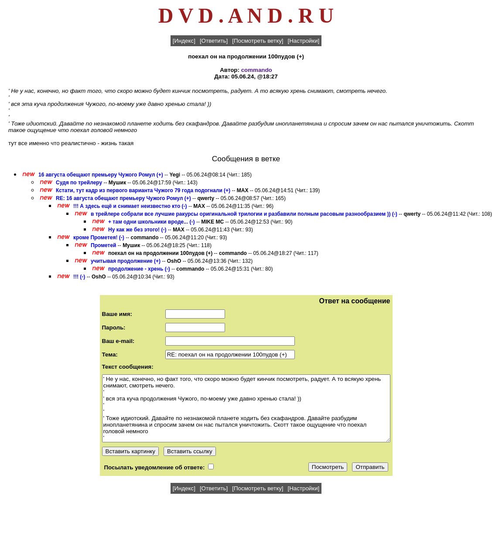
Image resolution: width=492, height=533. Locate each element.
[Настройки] (304, 40)
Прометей (103, 245)
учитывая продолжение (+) (126, 261)
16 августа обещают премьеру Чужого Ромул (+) (100, 175)
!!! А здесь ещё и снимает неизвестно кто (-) (130, 206)
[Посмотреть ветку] (257, 40)
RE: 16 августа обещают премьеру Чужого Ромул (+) (123, 198)
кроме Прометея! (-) (98, 237)
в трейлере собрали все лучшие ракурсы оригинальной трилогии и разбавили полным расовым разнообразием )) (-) (244, 214)
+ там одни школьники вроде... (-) (151, 222)
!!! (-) (79, 277)
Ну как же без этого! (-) (137, 230)
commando (256, 70)
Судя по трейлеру (79, 183)
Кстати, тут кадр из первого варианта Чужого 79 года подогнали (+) (143, 190)
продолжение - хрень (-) (139, 269)
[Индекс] (184, 40)
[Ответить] (214, 40)
